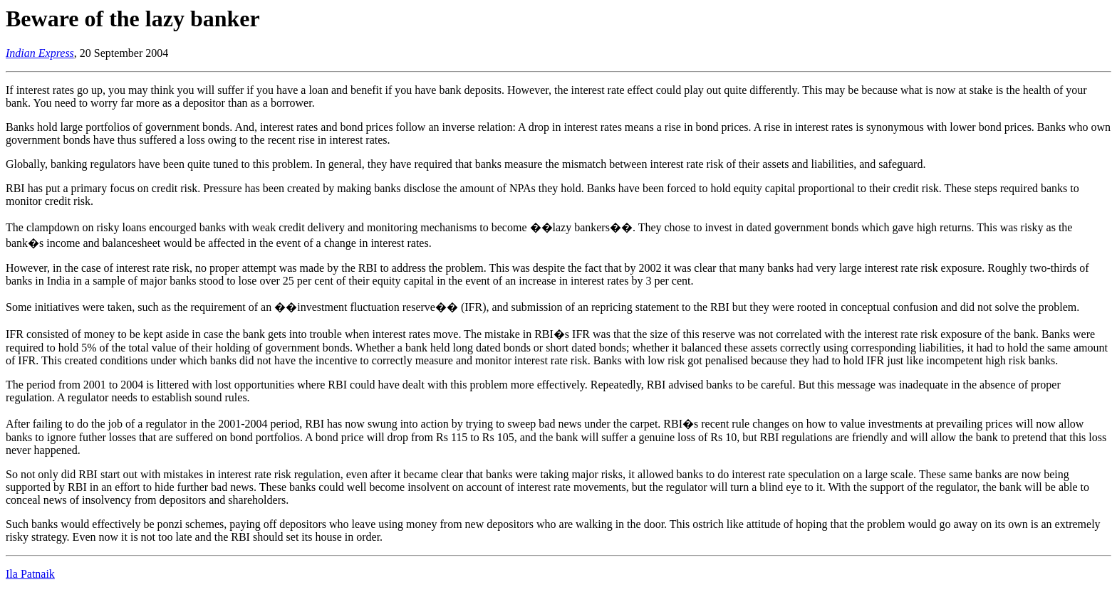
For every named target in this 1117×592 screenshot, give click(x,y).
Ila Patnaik (30, 574)
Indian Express (40, 53)
